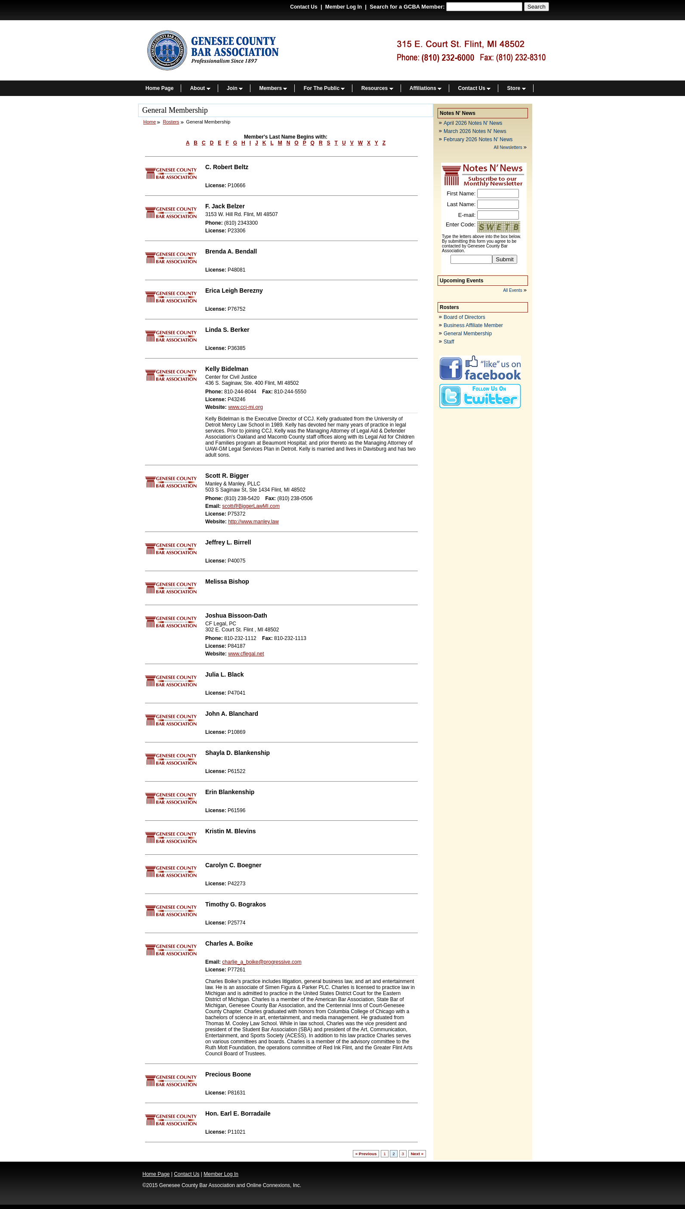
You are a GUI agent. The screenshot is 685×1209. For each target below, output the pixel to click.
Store (516, 88)
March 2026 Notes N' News (475, 131)
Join (235, 88)
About (200, 88)
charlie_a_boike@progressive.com (261, 962)
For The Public (324, 88)
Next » (417, 1153)
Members (273, 88)
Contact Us (303, 7)
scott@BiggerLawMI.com (251, 506)
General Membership (468, 334)
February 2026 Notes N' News (478, 139)
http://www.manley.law (253, 522)
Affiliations (425, 88)
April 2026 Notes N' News (473, 123)
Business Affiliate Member (473, 325)
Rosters (171, 121)
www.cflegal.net (246, 654)
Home (149, 121)
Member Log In (343, 7)
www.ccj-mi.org (245, 407)
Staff (449, 342)
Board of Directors (464, 317)
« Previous (366, 1153)
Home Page (159, 88)
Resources (377, 88)
